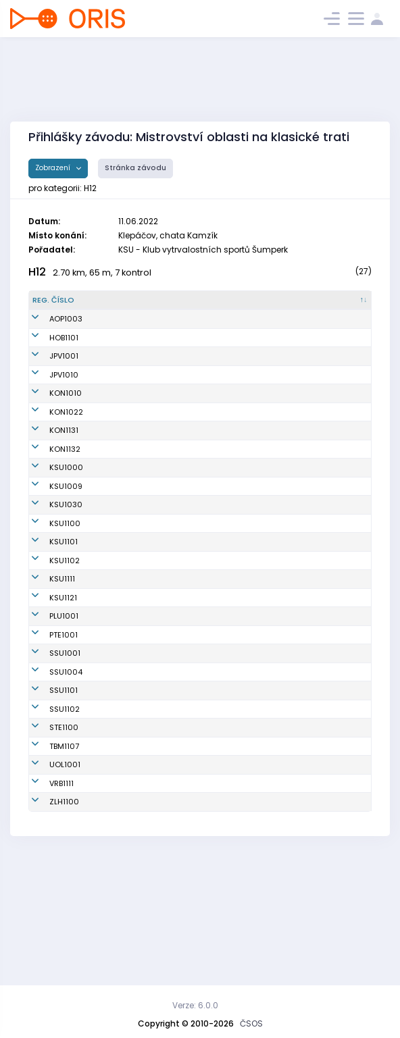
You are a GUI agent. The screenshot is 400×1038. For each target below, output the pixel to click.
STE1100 (46, 838)
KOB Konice (198, 404)
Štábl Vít (106, 584)
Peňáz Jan (110, 900)
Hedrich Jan (114, 801)
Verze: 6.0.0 (195, 1005)
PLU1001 (46, 727)
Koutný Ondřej (118, 367)
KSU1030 (49, 555)
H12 (37, 272)
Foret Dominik (116, 783)
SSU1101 (46, 801)
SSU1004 (49, 783)
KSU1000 (49, 495)
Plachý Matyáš (119, 385)
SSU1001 (48, 764)
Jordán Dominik (120, 495)
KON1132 (48, 471)
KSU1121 (46, 703)
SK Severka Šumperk (215, 764)
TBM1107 (47, 857)
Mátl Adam (112, 674)
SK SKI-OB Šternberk (214, 838)
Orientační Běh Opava (219, 330)
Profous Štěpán (119, 555)
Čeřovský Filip (117, 404)
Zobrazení (53, 168)
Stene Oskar (114, 857)
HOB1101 (46, 348)
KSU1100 (48, 584)
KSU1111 (45, 674)
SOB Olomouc (202, 876)
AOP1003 (49, 330)
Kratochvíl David (122, 348)
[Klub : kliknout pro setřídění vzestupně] (219, 306)
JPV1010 (46, 385)
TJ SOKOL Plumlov (210, 727)
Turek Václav (115, 820)
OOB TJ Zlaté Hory (210, 924)
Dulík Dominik (116, 644)
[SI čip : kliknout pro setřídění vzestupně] (347, 306)
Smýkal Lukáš (117, 614)
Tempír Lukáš (116, 876)
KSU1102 (47, 644)
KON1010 (48, 404)
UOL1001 (48, 876)
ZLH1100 (47, 924)
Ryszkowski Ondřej (126, 764)
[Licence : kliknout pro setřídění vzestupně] (293, 306)
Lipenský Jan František (116, 447)
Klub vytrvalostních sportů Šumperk (213, 495)
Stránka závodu (135, 168)
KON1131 (46, 447)
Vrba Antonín (115, 746)
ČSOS (251, 1023)
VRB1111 (44, 900)
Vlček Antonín (117, 703)
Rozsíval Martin (120, 422)
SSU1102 (47, 820)
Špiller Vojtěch (117, 330)
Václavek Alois (119, 471)
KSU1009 (49, 525)
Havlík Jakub (115, 525)
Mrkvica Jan (114, 924)
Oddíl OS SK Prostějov (218, 367)
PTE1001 (46, 746)
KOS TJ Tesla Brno (210, 857)
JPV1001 (46, 367)
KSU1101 (46, 614)
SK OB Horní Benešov (215, 348)
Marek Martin (116, 838)
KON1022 (49, 422)
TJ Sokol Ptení (202, 746)
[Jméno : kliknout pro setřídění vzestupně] (131, 306)
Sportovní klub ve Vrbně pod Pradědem (217, 900)
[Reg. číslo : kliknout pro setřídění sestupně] (58, 306)
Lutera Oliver (115, 727)
